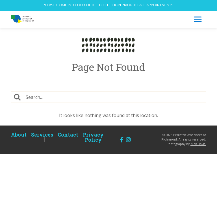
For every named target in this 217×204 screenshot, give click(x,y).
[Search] (114, 97)
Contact (68, 134)
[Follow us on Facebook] (121, 139)
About (19, 134)
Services (42, 134)
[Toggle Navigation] (198, 19)
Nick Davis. (198, 144)
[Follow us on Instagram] (128, 139)
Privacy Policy (93, 137)
